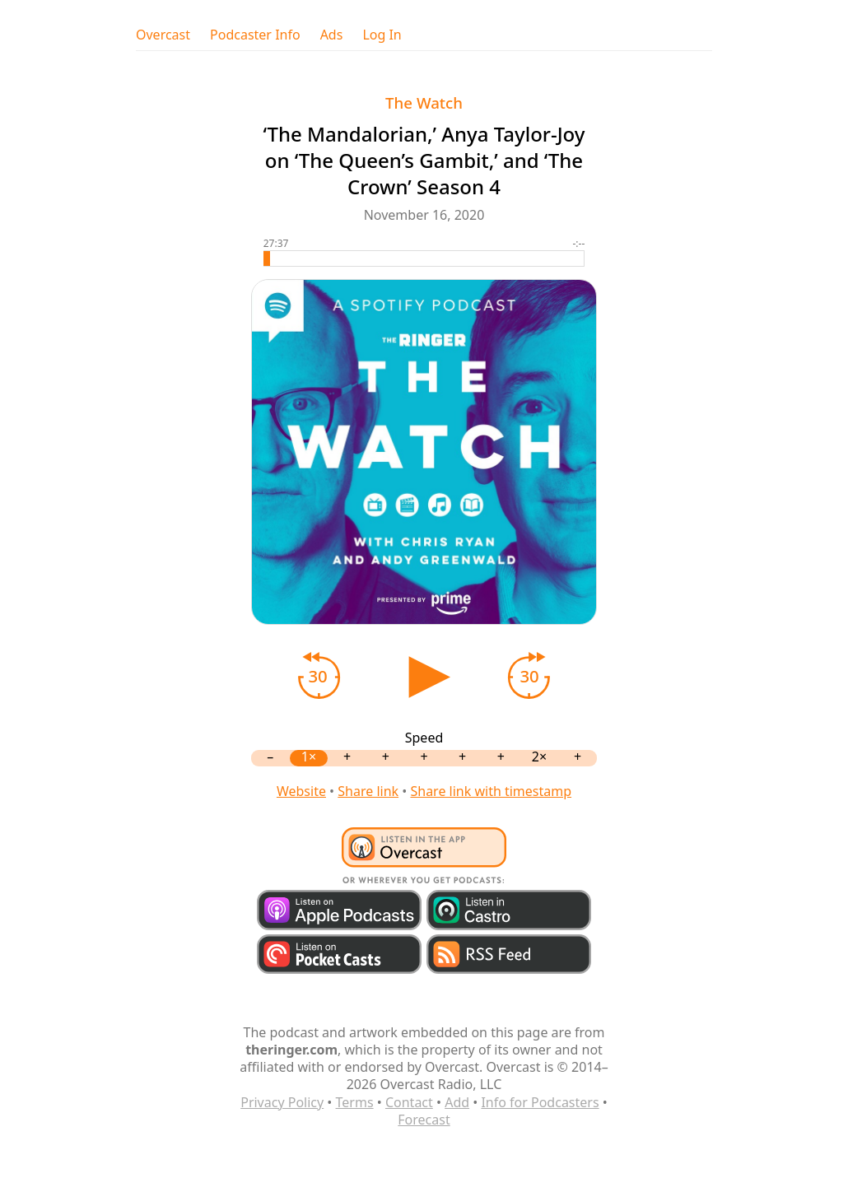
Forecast (424, 1119)
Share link (368, 791)
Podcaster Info (255, 35)
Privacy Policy (282, 1102)
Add (457, 1102)
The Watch (424, 102)
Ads (331, 35)
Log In (381, 35)
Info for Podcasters (540, 1102)
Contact (409, 1102)
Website (301, 791)
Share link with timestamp (490, 791)
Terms (355, 1102)
